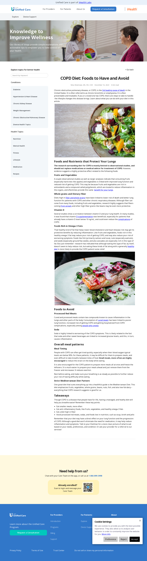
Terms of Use (37, 550)
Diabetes (16, 89)
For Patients (65, 9)
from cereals (66, 206)
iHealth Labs (85, 2)
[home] (21, 9)
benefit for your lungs (103, 190)
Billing (52, 533)
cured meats (103, 320)
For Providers (49, 9)
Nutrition (17, 139)
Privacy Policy (15, 550)
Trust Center (58, 550)
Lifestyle (16, 160)
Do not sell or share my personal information (93, 550)
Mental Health (19, 146)
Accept (134, 539)
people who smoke (90, 325)
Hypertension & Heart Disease (25, 96)
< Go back (129, 69)
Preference (110, 539)
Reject (124, 539)
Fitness (16, 153)
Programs (54, 527)
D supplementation (84, 216)
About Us (81, 9)
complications (124, 219)
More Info (106, 534)
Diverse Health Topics (22, 124)
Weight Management (21, 110)
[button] (48, 9)
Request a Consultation (103, 9)
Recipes (16, 174)
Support (53, 539)
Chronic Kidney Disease (22, 103)
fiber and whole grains (75, 197)
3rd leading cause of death (113, 90)
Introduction (55, 521)
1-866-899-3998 (95, 476)
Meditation (17, 167)
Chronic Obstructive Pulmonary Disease (29, 117)
